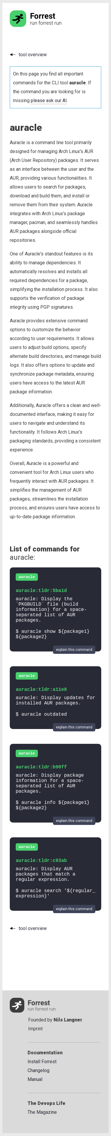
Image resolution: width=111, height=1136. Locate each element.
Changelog (38, 1070)
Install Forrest (42, 1061)
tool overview (33, 54)
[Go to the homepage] (47, 25)
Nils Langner (68, 1020)
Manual (35, 1079)
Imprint (35, 1029)
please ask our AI (49, 100)
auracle (27, 577)
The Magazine (42, 1112)
